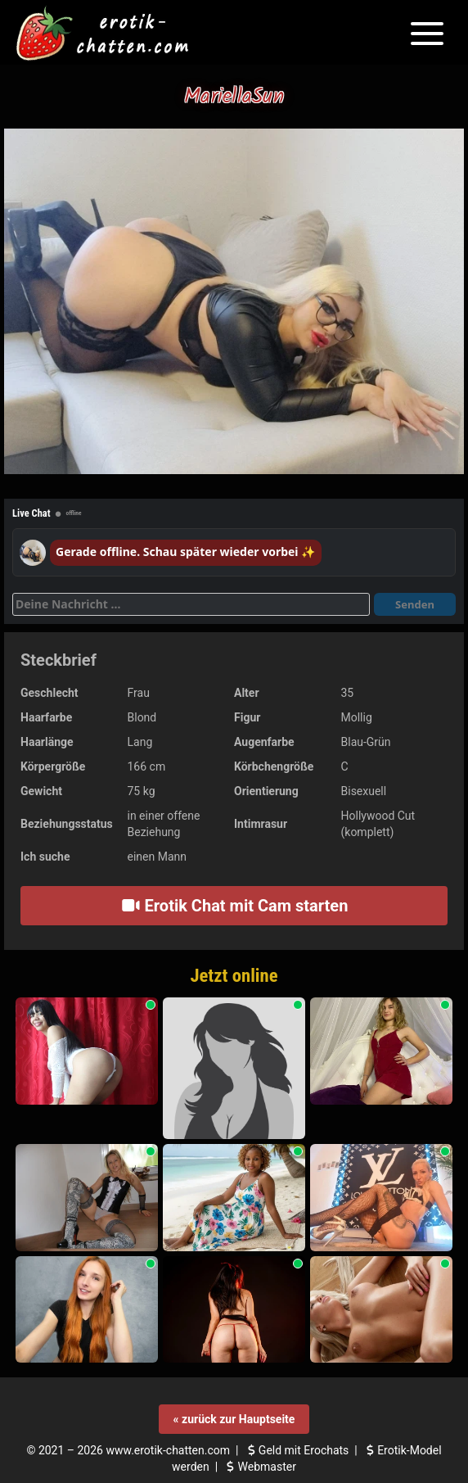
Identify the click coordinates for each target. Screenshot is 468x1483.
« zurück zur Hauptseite (234, 1419)
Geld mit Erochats (296, 1450)
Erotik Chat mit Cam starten (234, 906)
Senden (414, 604)
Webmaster (259, 1466)
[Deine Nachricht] (191, 604)
